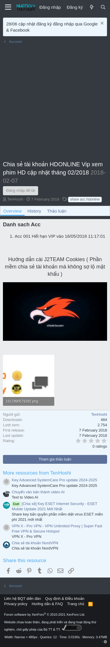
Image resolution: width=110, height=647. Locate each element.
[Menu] (8, 7)
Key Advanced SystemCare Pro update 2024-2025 (54, 480)
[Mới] (91, 7)
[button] (105, 641)
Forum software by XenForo (44, 614)
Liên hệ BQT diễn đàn (22, 598)
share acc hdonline (85, 199)
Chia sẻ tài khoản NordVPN (35, 543)
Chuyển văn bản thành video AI (38, 492)
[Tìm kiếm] (103, 7)
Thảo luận (56, 210)
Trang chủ (75, 604)
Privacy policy (15, 604)
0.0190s (74, 637)
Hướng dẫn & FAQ (47, 604)
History (34, 210)
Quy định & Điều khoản (64, 598)
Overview (12, 210)
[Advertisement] (55, 103)
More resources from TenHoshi (37, 473)
